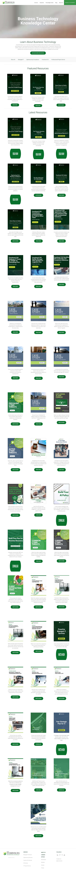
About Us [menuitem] (61, 2)
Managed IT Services (27, 854)
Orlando (42, 865)
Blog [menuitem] (56, 2)
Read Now (15, 105)
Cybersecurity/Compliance (32, 59)
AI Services (25, 863)
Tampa (42, 868)
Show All (13, 59)
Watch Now (61, 105)
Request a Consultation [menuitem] (70, 2)
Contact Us (58, 859)
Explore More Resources (38, 53)
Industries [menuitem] (42, 2)
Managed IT (21, 59)
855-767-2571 (59, 861)
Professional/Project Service (58, 59)
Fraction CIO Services (27, 860)
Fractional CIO (45, 59)
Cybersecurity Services (27, 857)
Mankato (43, 862)
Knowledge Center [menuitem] (49, 2)
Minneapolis (43, 859)
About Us (43, 852)
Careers (43, 855)
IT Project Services (27, 866)
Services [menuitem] (36, 2)
